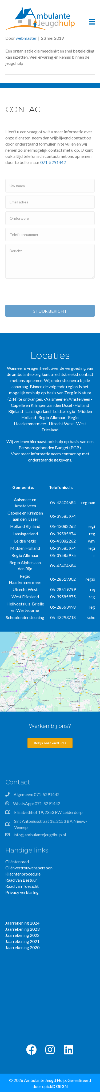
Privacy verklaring (22, 892)
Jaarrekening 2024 (22, 922)
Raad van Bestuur (21, 879)
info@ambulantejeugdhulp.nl (40, 836)
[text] (50, 185)
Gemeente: (23, 487)
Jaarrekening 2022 (22, 935)
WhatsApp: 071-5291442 (36, 805)
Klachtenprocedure (23, 873)
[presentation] (45, 291)
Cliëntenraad (17, 861)
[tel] (50, 234)
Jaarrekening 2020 (22, 947)
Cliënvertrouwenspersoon (29, 867)
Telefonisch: (61, 487)
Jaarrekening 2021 (22, 941)
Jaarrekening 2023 (22, 929)
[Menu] (92, 21)
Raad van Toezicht (22, 886)
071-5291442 (53, 162)
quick (55, 1086)
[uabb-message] (50, 261)
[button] (31, 1050)
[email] (50, 202)
